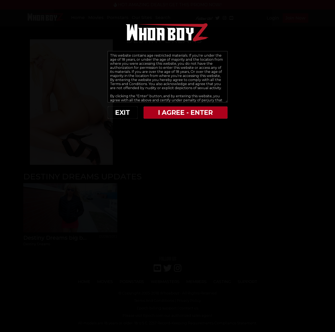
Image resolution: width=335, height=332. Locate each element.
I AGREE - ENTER (185, 113)
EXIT (122, 113)
